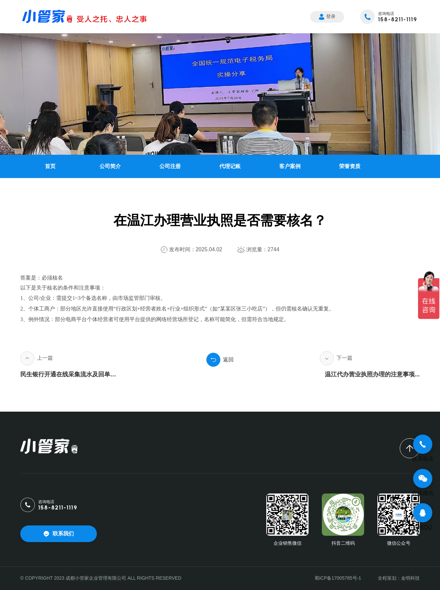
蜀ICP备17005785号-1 (338, 578)
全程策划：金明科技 (399, 578)
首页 (50, 166)
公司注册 (170, 166)
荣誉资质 (349, 166)
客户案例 (290, 166)
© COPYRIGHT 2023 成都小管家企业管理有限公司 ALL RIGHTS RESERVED (100, 578)
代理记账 (230, 166)
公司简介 (110, 166)
